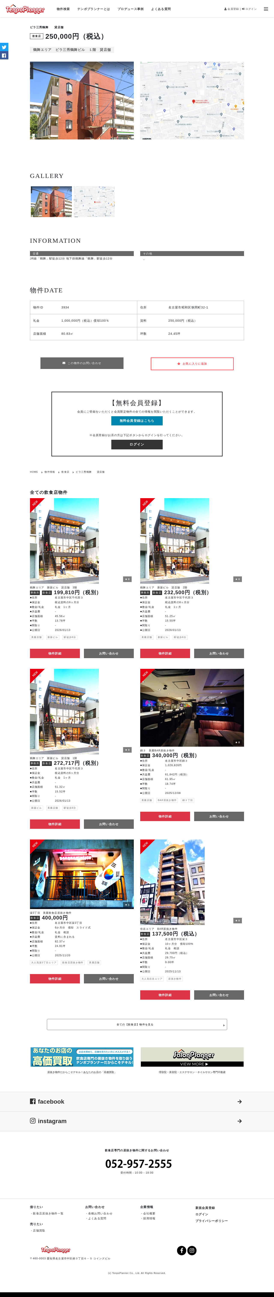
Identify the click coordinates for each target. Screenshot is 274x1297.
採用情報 (149, 1217)
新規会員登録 (205, 1206)
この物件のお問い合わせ (82, 363)
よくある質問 (161, 9)
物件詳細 (54, 649)
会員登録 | (232, 8)
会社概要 (149, 1212)
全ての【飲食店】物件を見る (150, 1021)
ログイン (249, 8)
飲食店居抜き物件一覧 (48, 1212)
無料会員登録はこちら (137, 416)
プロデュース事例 (131, 9)
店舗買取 (39, 1229)
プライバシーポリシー (211, 1219)
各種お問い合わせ (100, 1212)
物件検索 (63, 9)
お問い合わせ (109, 649)
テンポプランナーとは (93, 9)
